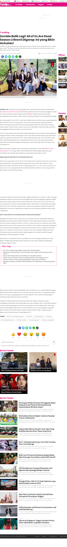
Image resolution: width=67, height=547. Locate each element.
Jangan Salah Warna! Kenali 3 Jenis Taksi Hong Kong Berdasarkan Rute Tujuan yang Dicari (36, 430)
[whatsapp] (16, 56)
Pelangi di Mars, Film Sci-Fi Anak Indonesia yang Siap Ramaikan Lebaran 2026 (37, 482)
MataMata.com (27, 1)
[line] (9, 56)
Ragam (41, 5)
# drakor (49, 316)
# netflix (29, 316)
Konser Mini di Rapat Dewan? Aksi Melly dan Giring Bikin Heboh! (22, 255)
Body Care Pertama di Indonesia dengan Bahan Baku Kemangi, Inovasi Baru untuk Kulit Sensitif (37, 456)
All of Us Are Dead (17, 112)
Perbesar (52, 61)
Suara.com (18, 1)
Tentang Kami (53, 536)
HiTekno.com (45, 1)
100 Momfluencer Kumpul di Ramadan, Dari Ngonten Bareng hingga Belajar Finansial (36, 469)
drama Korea (7, 112)
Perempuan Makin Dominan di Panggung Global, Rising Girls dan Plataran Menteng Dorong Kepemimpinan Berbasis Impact (37, 405)
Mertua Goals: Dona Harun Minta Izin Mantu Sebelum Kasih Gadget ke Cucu (25, 257)
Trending (18, 5)
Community (30, 5)
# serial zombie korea (7, 320)
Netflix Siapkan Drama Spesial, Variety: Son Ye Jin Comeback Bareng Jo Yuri (41, 369)
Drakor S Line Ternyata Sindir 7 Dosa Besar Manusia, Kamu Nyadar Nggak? (13, 391)
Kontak (37, 536)
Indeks (49, 5)
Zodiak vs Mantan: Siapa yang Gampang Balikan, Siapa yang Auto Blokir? (24, 259)
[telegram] (13, 56)
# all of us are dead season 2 (15, 316)
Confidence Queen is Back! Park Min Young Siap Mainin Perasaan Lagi (12, 369)
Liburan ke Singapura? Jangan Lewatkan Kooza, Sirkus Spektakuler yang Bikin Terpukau (37, 521)
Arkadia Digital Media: (6, 1)
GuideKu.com (64, 1)
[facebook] (2, 56)
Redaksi (44, 536)
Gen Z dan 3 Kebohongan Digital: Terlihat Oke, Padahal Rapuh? (21, 250)
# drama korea (39, 316)
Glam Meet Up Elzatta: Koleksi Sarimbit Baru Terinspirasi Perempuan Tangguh (36, 495)
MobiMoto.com (55, 1)
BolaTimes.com (36, 1)
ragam (4, 365)
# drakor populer (34, 320)
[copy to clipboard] (20, 56)
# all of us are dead (47, 320)
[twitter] (6, 56)
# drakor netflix (21, 320)
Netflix (30, 114)
